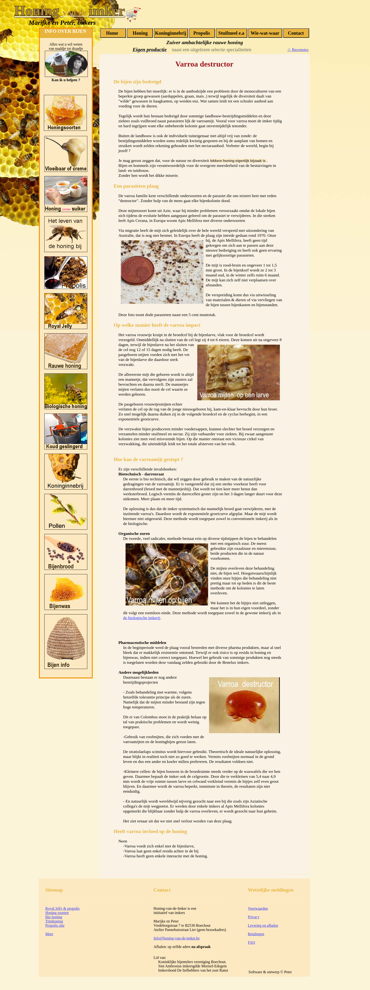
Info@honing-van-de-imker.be (177, 938)
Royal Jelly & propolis (62, 908)
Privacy (253, 917)
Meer (49, 934)
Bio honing (53, 917)
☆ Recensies (298, 49)
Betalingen (256, 934)
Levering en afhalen (263, 925)
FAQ (251, 942)
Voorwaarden (258, 908)
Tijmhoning (54, 921)
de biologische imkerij (141, 617)
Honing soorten (57, 913)
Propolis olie (54, 925)
